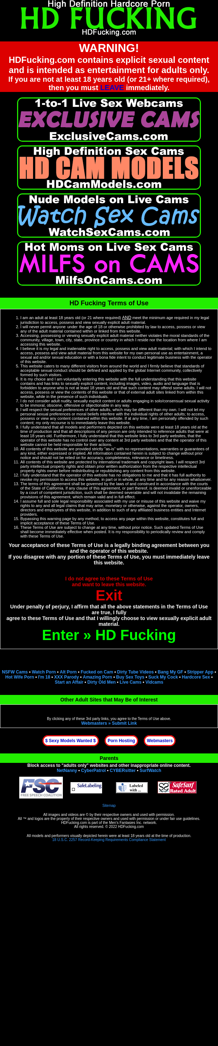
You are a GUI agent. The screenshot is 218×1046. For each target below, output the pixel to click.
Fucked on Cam (97, 672)
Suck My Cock (163, 677)
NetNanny (67, 770)
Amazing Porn (97, 677)
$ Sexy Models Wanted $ (70, 740)
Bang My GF (170, 672)
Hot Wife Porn (19, 677)
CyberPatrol (93, 770)
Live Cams (130, 682)
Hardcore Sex (196, 677)
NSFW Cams (15, 672)
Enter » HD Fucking (109, 635)
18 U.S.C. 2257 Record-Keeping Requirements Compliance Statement (109, 840)
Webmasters (160, 740)
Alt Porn (68, 672)
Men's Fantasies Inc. (125, 823)
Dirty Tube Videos (135, 672)
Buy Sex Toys (130, 677)
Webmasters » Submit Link (109, 723)
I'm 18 (44, 677)
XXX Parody (66, 677)
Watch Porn (44, 672)
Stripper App (200, 672)
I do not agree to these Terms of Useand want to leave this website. (109, 589)
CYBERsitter (123, 770)
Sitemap (109, 806)
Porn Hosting (121, 740)
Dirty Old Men (101, 682)
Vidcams (154, 682)
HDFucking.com (74, 823)
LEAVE (112, 88)
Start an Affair (69, 682)
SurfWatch (150, 770)
